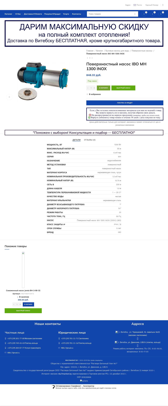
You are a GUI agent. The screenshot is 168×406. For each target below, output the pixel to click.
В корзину (103, 88)
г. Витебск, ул (123, 333)
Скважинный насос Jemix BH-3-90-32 (23, 291)
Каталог (99, 51)
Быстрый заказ (123, 88)
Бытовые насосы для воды (118, 51)
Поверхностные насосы (142, 51)
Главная (90, 51)
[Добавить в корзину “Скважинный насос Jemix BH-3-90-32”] (28, 305)
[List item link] (30, 339)
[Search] (112, 14)
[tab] (76, 140)
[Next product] (92, 59)
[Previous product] (87, 59)
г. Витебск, (121, 343)
